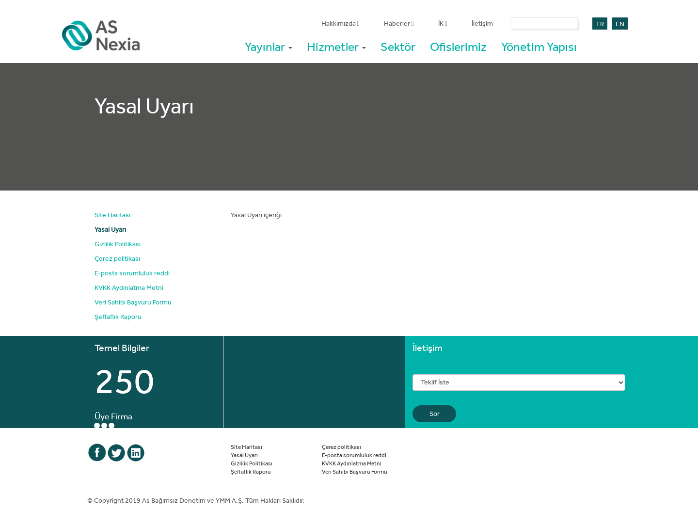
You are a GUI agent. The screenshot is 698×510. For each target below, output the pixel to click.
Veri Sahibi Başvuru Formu (133, 302)
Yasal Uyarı (110, 229)
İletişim (482, 23)
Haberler (399, 23)
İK (442, 23)
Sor (434, 413)
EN (620, 24)
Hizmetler (336, 46)
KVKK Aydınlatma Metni (129, 287)
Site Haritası (112, 215)
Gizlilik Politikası (118, 244)
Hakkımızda (340, 23)
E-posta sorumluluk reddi (132, 273)
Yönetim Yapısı (539, 46)
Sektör (398, 46)
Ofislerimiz (458, 46)
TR (600, 24)
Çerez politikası (117, 258)
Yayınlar (268, 46)
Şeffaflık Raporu (118, 316)
